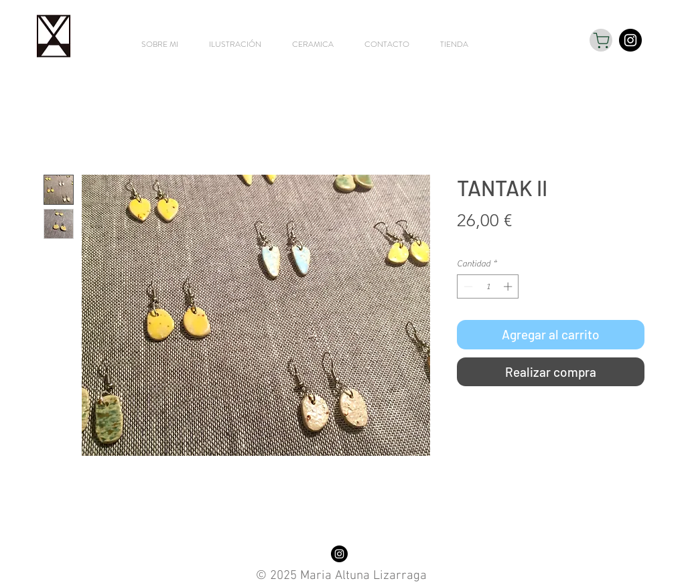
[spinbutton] (488, 286)
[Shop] (601, 40)
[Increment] (509, 286)
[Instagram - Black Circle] (630, 40)
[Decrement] (467, 286)
